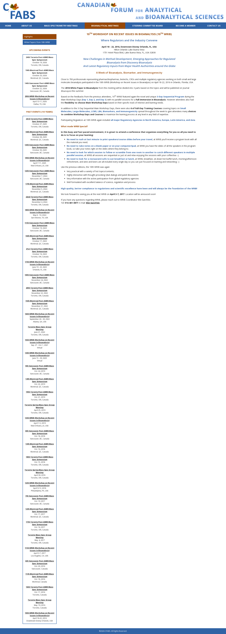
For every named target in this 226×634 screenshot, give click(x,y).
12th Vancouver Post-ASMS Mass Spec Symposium (39, 172)
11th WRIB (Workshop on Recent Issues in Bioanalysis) (39, 549)
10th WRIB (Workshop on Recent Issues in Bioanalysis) (39, 614)
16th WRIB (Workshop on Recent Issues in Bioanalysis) (39, 315)
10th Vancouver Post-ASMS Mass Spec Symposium (39, 276)
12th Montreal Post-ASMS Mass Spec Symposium (39, 510)
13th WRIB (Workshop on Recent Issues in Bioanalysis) (39, 419)
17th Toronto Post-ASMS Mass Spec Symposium (39, 523)
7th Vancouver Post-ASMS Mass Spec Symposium (39, 497)
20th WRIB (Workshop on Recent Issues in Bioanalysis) (39, 97)
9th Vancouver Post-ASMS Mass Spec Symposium (39, 367)
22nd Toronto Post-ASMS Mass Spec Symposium (39, 198)
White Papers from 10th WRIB (37, 42)
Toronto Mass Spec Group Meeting (39, 328)
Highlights (28, 36)
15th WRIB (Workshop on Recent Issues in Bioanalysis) (39, 341)
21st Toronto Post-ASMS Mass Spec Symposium (39, 250)
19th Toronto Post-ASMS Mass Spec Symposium (39, 393)
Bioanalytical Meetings (105, 25)
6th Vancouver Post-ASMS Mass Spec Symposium (39, 562)
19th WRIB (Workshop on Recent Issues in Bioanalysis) (39, 159)
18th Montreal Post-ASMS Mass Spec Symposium (39, 133)
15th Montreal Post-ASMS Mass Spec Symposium (39, 302)
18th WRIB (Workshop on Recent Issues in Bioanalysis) (39, 211)
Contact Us (213, 25)
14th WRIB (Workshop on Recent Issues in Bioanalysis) (39, 354)
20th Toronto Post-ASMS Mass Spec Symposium (39, 289)
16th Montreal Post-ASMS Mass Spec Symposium (39, 237)
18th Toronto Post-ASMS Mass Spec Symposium (39, 458)
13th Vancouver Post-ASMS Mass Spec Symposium (39, 146)
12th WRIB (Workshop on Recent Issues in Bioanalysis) (39, 484)
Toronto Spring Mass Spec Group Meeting (40, 406)
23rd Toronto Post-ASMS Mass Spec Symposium (39, 120)
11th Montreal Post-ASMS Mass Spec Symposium (39, 575)
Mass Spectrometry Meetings (61, 25)
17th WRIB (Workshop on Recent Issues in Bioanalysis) (39, 263)
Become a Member (185, 25)
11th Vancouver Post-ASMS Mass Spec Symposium (39, 224)
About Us (26, 25)
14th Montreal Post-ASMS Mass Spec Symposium (39, 380)
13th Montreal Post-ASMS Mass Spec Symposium (39, 445)
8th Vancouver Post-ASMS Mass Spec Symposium (39, 432)
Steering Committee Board (147, 25)
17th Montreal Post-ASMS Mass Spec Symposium (39, 185)
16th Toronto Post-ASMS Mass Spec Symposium (39, 588)
